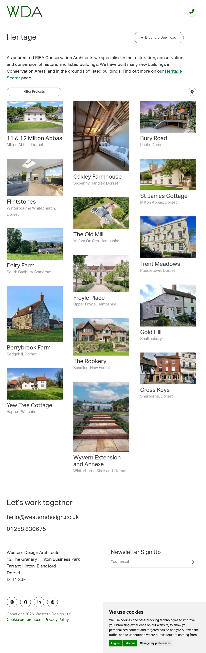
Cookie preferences (24, 620)
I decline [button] (130, 643)
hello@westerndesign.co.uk (43, 517)
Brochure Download (160, 37)
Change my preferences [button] (155, 643)
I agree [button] (115, 643)
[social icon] (12, 602)
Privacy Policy (57, 620)
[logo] (25, 11)
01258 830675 (26, 529)
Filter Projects (34, 91)
